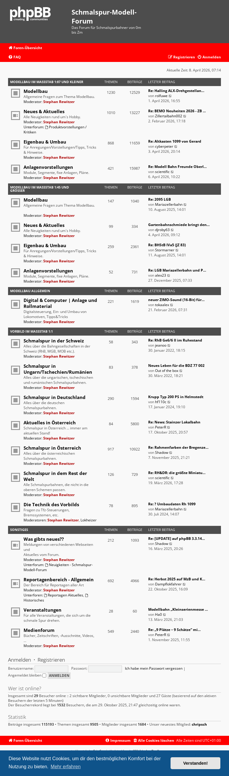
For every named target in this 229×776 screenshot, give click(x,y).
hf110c (160, 401)
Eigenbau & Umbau (45, 142)
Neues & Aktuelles (44, 111)
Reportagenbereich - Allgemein (59, 579)
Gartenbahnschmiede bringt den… (179, 224)
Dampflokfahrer (168, 584)
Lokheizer (89, 520)
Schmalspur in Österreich (52, 448)
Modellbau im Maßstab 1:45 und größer (39, 189)
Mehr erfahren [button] (66, 766)
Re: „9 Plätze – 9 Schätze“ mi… (174, 629)
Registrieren (51, 659)
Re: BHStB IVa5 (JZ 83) (167, 244)
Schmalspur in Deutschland (55, 397)
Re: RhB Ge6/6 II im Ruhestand (175, 340)
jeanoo (160, 345)
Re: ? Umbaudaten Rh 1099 (172, 504)
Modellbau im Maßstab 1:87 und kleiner (46, 82)
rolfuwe (161, 95)
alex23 (160, 275)
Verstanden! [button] (195, 763)
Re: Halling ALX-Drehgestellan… (176, 90)
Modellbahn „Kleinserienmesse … (178, 609)
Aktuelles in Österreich (50, 423)
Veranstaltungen (42, 610)
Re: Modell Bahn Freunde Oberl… (177, 166)
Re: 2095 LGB (159, 199)
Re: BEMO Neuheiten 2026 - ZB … (177, 110)
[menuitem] (14, 57)
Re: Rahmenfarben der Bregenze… (178, 447)
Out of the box (166, 370)
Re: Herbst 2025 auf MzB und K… (176, 579)
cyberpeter (164, 146)
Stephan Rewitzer (59, 101)
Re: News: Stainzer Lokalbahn (174, 422)
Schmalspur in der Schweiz (54, 341)
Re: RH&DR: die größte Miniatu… (176, 472)
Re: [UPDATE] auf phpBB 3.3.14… (176, 538)
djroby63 (162, 229)
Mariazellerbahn (168, 204)
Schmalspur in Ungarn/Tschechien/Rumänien (58, 369)
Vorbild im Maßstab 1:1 (31, 331)
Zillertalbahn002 (168, 116)
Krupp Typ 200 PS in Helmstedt (175, 396)
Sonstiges (19, 529)
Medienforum (39, 630)
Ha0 (158, 614)
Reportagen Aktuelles (63, 595)
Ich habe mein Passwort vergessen (153, 668)
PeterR (160, 427)
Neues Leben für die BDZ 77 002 (176, 365)
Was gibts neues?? (44, 539)
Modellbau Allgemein (30, 291)
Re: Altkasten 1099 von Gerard (174, 141)
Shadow (161, 452)
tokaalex (162, 304)
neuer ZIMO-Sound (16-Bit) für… (176, 299)
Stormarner (164, 250)
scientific (162, 171)
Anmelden (19, 659)
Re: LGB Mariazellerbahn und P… (177, 270)
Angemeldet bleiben (27, 675)
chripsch (199, 724)
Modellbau (36, 91)
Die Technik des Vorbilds (51, 504)
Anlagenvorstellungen (48, 167)
